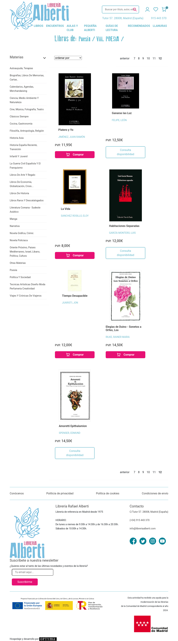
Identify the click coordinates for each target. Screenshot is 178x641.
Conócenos (17, 493)
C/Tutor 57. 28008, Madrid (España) (149, 511)
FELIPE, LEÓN (119, 120)
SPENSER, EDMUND (69, 433)
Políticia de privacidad (59, 493)
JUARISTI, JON (70, 302)
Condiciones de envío (155, 493)
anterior (125, 58)
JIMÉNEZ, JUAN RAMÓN (71, 136)
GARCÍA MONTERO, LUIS (122, 232)
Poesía (84, 39)
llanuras (160, 26)
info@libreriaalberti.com (143, 528)
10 (148, 58)
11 (154, 58)
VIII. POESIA (107, 39)
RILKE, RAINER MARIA (118, 337)
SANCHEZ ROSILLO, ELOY (74, 215)
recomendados (139, 26)
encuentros (55, 26)
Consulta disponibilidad (125, 152)
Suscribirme (24, 582)
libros (38, 26)
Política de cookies (107, 493)
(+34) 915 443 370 (140, 520)
